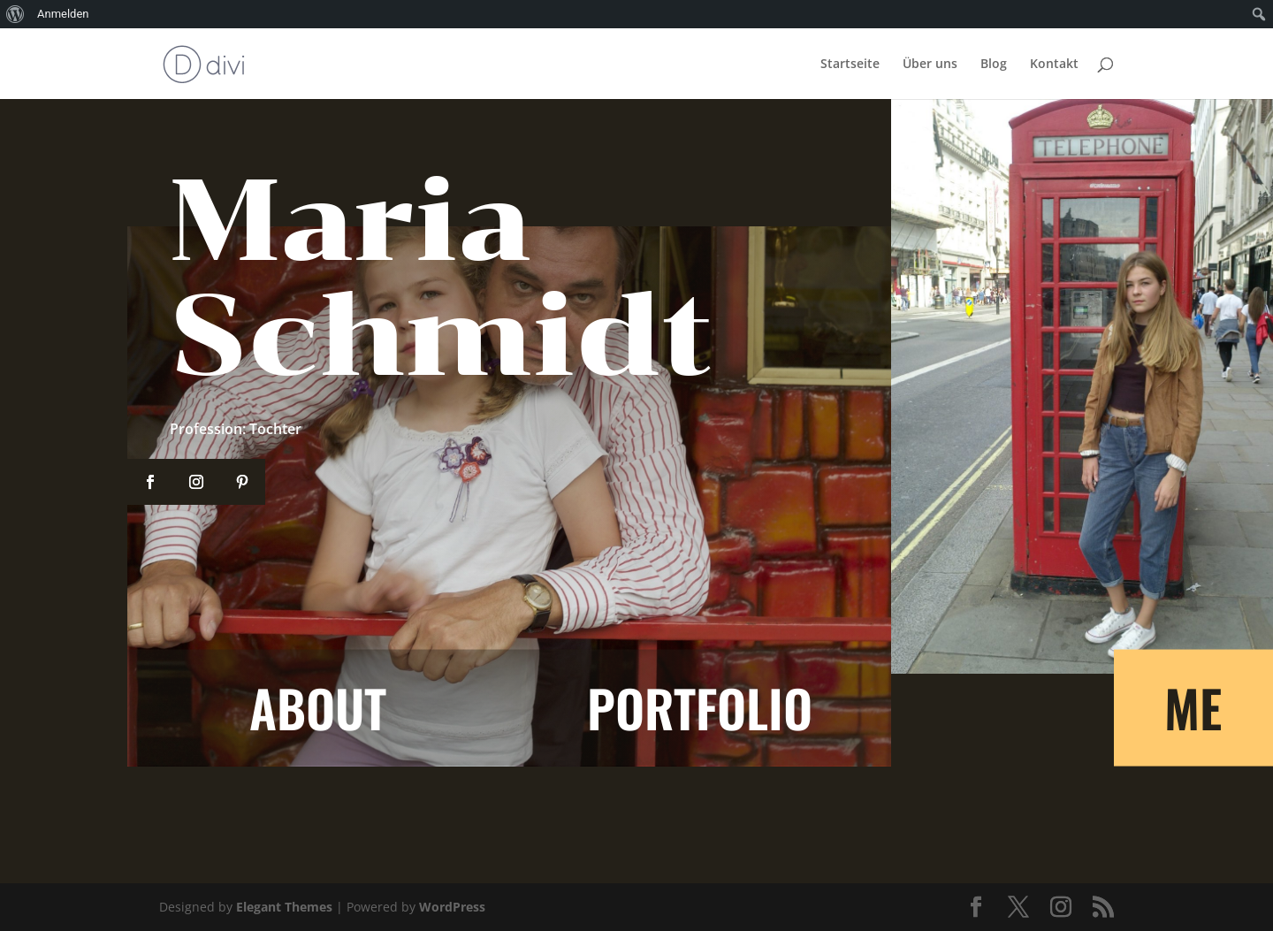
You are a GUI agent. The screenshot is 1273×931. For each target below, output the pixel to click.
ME (1193, 707)
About (317, 707)
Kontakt (1054, 64)
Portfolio (699, 707)
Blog (993, 64)
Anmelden (63, 13)
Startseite (850, 64)
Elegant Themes (284, 906)
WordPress (452, 906)
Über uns (930, 64)
